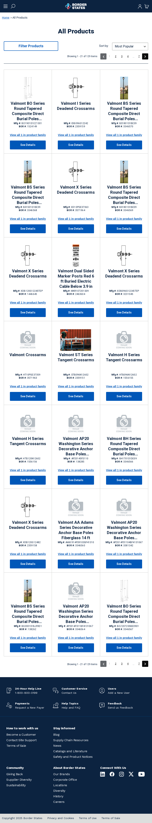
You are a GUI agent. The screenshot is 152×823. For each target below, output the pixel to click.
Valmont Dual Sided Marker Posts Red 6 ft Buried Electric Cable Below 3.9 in (76, 279)
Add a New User (119, 692)
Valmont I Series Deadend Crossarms (76, 106)
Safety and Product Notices (72, 757)
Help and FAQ (71, 707)
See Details (27, 144)
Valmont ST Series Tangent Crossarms (76, 357)
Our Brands (61, 774)
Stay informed (64, 728)
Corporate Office (65, 779)
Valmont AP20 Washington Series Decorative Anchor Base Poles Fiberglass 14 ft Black (76, 614)
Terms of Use (88, 818)
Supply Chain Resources (70, 740)
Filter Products (31, 46)
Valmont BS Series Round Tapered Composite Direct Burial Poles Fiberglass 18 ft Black (124, 111)
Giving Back (14, 774)
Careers (59, 802)
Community (15, 768)
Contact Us (69, 692)
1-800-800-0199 (26, 692)
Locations (60, 785)
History (58, 796)
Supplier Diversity (18, 779)
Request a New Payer (29, 707)
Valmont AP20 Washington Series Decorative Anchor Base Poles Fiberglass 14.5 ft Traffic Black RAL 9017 (76, 446)
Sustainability (16, 785)
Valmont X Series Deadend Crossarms (76, 190)
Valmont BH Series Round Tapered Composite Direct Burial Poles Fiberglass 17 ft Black (124, 446)
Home (6, 17)
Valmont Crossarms (28, 354)
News (57, 745)
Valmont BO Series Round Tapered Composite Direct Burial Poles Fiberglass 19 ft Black (28, 111)
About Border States (69, 768)
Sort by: (104, 45)
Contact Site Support (21, 740)
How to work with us (22, 728)
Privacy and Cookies (60, 818)
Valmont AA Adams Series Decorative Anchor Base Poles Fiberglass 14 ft (76, 530)
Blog (56, 734)
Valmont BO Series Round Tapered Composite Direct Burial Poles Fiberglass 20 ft (124, 614)
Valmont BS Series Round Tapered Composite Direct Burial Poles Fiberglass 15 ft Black (28, 195)
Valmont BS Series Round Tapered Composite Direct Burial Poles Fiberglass (28, 614)
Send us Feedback (120, 707)
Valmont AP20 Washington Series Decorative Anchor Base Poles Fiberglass (124, 530)
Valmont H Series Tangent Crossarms (124, 357)
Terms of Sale (16, 745)
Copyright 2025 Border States (22, 818)
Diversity (59, 791)
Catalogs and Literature (70, 751)
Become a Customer (21, 734)
